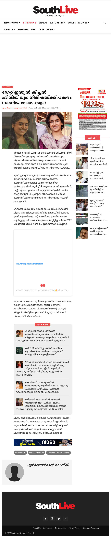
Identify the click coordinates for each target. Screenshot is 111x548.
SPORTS (9, 29)
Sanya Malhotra (36, 459)
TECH (41, 29)
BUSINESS (23, 29)
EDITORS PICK (57, 22)
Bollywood (20, 459)
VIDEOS (43, 22)
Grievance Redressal (90, 534)
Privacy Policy (74, 534)
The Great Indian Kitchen (58, 459)
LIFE (33, 29)
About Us (36, 534)
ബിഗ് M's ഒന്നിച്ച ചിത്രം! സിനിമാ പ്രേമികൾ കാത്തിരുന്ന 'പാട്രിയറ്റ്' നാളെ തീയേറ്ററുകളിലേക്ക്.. (44, 354)
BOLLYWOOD (7, 87)
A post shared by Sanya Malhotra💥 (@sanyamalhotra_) (48, 290)
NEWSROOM (12, 22)
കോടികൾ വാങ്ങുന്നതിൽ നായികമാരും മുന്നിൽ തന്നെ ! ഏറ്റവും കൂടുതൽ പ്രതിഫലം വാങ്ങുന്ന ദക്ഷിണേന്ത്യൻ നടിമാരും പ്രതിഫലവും (38, 392)
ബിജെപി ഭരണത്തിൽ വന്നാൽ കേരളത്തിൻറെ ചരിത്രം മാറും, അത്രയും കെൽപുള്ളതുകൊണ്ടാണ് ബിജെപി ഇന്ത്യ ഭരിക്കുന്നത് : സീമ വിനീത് (42, 411)
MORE (51, 29)
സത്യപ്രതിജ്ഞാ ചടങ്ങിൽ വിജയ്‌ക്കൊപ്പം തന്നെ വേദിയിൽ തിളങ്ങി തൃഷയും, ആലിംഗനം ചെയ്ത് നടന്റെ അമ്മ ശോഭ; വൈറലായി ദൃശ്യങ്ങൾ (40, 337)
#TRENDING (29, 22)
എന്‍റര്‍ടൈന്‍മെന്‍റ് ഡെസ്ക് (14, 108)
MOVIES (83, 22)
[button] (104, 22)
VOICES (72, 22)
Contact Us (47, 534)
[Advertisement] (55, 56)
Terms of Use (60, 534)
